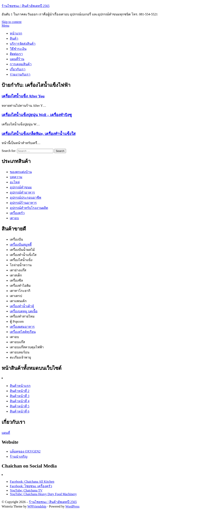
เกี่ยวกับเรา (17, 69)
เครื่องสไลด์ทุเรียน (23, 332)
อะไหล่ (15, 182)
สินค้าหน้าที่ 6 (19, 411)
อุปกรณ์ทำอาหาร (22, 192)
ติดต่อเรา (16, 54)
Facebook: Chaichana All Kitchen (32, 481)
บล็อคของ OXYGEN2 (25, 451)
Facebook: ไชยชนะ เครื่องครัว (31, 486)
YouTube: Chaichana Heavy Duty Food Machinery (43, 494)
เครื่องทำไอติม (20, 285)
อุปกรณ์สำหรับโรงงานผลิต (29, 208)
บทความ (16, 177)
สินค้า (14, 38)
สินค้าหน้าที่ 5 (19, 406)
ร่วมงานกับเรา (20, 74)
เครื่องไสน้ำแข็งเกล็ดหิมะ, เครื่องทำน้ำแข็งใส (38, 134)
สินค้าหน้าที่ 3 (19, 396)
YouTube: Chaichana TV (26, 490)
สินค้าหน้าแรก (20, 385)
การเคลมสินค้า (21, 64)
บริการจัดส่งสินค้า (22, 43)
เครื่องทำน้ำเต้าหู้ (22, 306)
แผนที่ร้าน (17, 59)
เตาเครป (16, 296)
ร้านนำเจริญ (18, 456)
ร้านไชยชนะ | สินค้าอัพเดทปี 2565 (25, 6)
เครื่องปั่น (16, 239)
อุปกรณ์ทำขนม (21, 187)
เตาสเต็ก (16, 275)
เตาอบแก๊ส (17, 342)
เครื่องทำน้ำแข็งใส (23, 255)
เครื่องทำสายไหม (22, 316)
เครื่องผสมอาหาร (22, 326)
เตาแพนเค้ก (18, 301)
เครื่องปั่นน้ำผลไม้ (22, 249)
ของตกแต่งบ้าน (21, 172)
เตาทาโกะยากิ (20, 290)
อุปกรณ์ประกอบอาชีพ (25, 197)
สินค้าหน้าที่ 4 (19, 401)
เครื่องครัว (17, 213)
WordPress (72, 506)
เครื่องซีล (16, 280)
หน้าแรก (16, 33)
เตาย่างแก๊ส (18, 270)
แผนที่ (6, 432)
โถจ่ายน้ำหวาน (21, 265)
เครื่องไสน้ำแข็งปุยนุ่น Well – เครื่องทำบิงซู (37, 115)
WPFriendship (36, 506)
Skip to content (12, 22)
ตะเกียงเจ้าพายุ (20, 357)
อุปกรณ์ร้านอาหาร (23, 202)
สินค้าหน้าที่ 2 (19, 391)
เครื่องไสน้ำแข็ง (21, 260)
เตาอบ (14, 218)
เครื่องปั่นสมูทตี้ (21, 244)
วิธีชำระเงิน (18, 48)
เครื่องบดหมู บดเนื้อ (24, 311)
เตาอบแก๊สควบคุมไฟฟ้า (27, 347)
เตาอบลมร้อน (19, 352)
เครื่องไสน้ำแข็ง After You (23, 96)
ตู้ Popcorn (17, 321)
